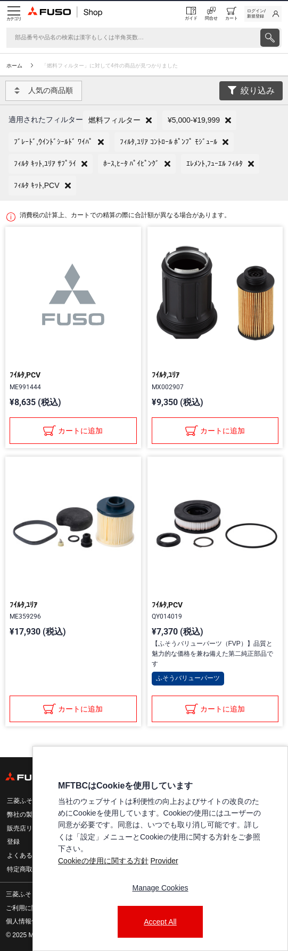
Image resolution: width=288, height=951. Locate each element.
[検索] (132, 38)
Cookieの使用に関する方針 (103, 860)
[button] (120, 120)
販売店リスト (26, 828)
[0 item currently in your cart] (231, 14)
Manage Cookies (160, 888)
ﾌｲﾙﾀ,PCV (25, 375)
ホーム (14, 65)
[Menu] (14, 13)
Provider (164, 860)
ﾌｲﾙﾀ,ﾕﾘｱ (165, 375)
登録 (13, 841)
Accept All (160, 922)
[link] (263, 14)
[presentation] (269, 38)
